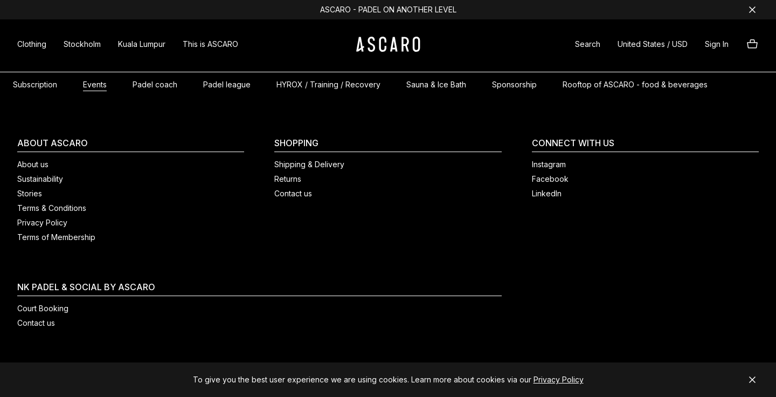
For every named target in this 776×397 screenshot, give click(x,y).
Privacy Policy (559, 379)
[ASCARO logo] (388, 48)
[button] (587, 45)
